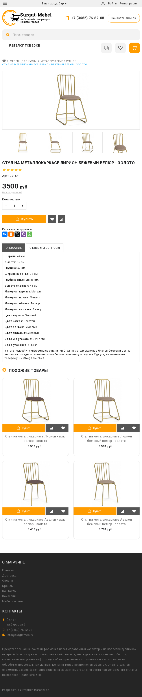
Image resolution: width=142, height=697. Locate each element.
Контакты (9, 591)
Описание (14, 247)
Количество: (11, 199)
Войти (112, 3)
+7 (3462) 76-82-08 (87, 18)
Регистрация (129, 3)
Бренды (7, 586)
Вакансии (9, 596)
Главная (8, 570)
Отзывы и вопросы (45, 247)
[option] (23, 142)
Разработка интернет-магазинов (26, 689)
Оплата (7, 580)
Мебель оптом (12, 601)
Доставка (9, 575)
